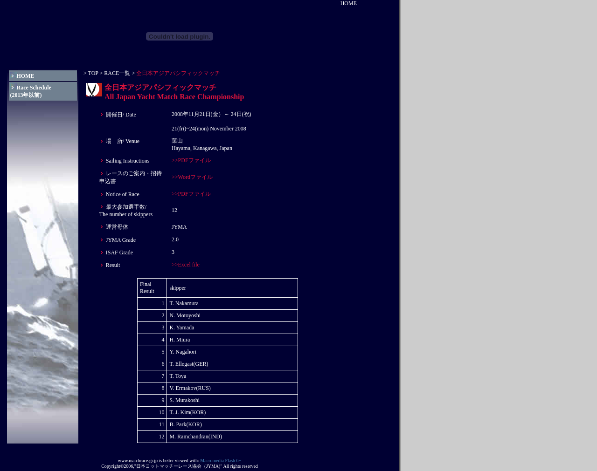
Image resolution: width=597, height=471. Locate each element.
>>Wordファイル (192, 177)
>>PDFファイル (191, 160)
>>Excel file (186, 264)
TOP (93, 73)
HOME (348, 3)
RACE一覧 (116, 73)
